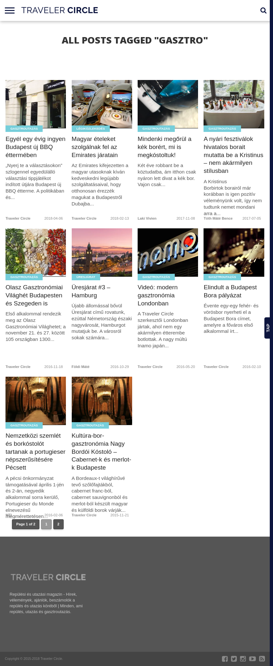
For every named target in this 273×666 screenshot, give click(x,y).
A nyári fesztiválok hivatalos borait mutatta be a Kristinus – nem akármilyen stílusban (234, 154)
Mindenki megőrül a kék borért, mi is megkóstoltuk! (165, 146)
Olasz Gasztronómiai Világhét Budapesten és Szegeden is (34, 295)
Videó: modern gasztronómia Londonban (158, 295)
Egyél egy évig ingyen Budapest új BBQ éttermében (35, 146)
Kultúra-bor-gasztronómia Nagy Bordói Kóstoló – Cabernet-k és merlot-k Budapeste (102, 451)
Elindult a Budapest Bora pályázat (230, 291)
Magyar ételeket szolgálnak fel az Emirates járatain (95, 146)
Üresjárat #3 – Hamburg (91, 291)
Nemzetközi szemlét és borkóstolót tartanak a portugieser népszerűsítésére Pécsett (35, 451)
